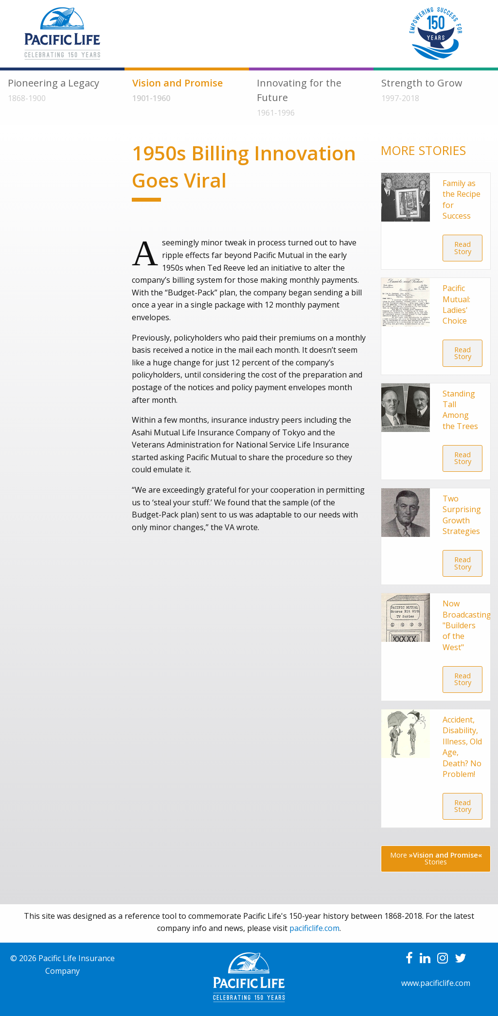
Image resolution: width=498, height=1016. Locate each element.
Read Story (462, 248)
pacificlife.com (314, 928)
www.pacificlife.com (435, 983)
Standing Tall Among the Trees (460, 409)
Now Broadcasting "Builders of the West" (467, 625)
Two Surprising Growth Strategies (462, 514)
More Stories (436, 858)
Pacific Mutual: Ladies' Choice (456, 304)
